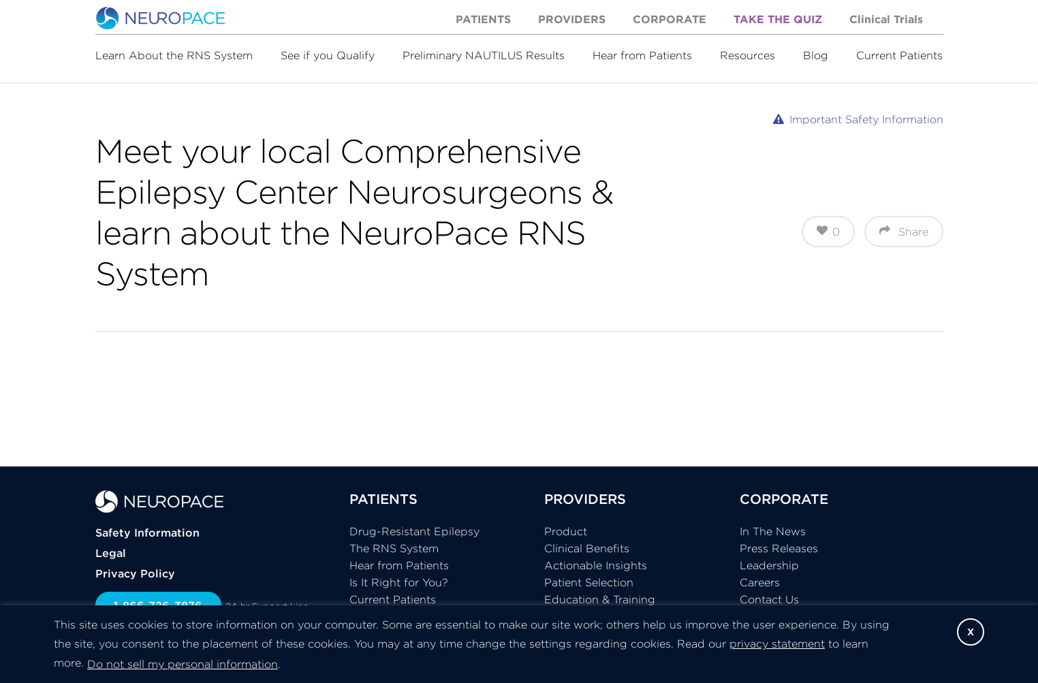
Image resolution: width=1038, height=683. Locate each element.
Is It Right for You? (398, 582)
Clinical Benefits (586, 548)
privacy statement (777, 643)
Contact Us (769, 599)
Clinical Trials (886, 19)
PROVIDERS (585, 498)
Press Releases (779, 548)
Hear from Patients (642, 55)
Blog (815, 55)
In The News (773, 531)
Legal (110, 553)
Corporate (669, 19)
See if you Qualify (328, 55)
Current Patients (899, 55)
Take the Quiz (778, 19)
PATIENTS (383, 498)
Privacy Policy (135, 573)
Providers (572, 19)
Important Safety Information (866, 119)
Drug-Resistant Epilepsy (414, 531)
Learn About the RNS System (174, 55)
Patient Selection (588, 582)
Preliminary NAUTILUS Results (484, 55)
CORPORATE (784, 498)
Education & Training (599, 599)
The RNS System (394, 548)
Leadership (769, 565)
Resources (747, 55)
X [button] (970, 632)
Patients (483, 19)
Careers (760, 582)
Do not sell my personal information (182, 664)
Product (565, 531)
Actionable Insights (595, 565)
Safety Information (147, 532)
